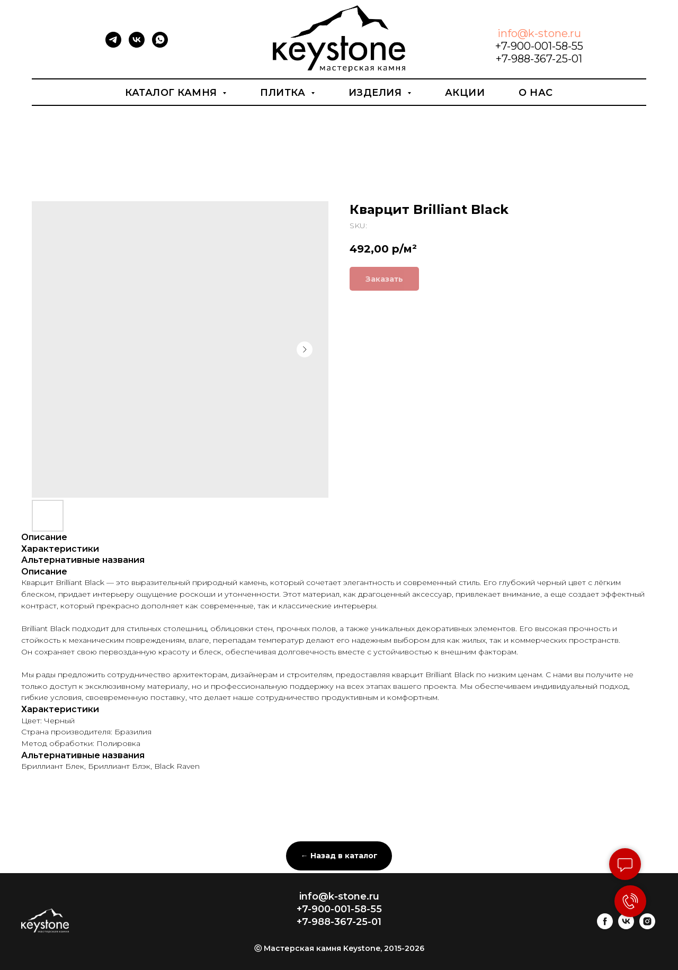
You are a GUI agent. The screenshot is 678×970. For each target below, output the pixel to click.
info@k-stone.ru (539, 33)
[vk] (137, 44)
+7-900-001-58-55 (539, 46)
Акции (465, 92)
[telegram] (113, 44)
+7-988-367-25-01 (539, 58)
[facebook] (605, 926)
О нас (536, 92)
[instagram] (647, 926)
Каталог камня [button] (172, 92)
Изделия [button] (377, 92)
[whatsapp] (160, 44)
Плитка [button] (284, 92)
